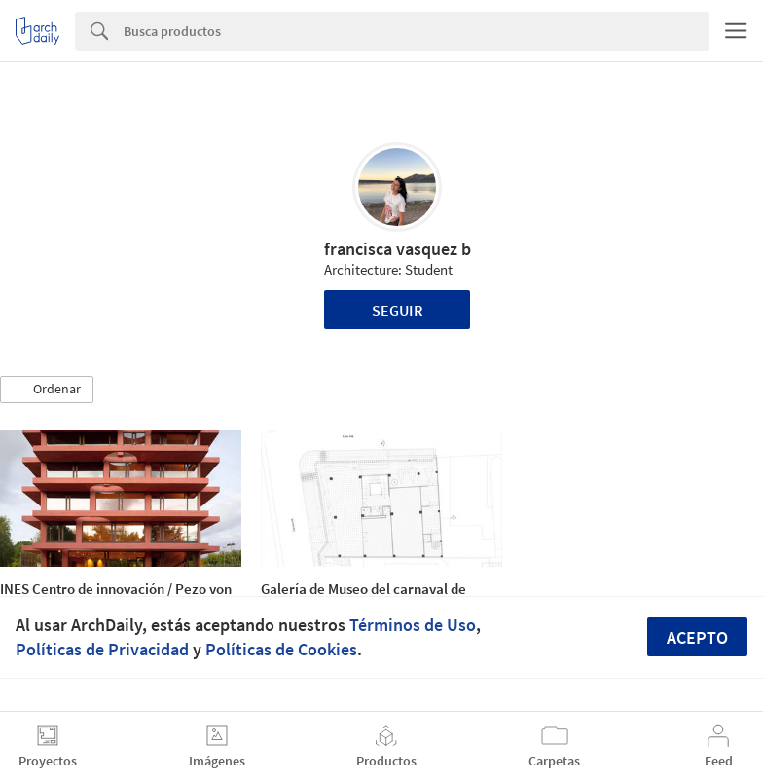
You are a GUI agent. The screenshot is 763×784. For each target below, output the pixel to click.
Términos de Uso (412, 625)
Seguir (397, 309)
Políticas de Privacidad (102, 649)
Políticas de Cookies (281, 649)
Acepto (697, 637)
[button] (46, 389)
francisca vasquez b (397, 249)
